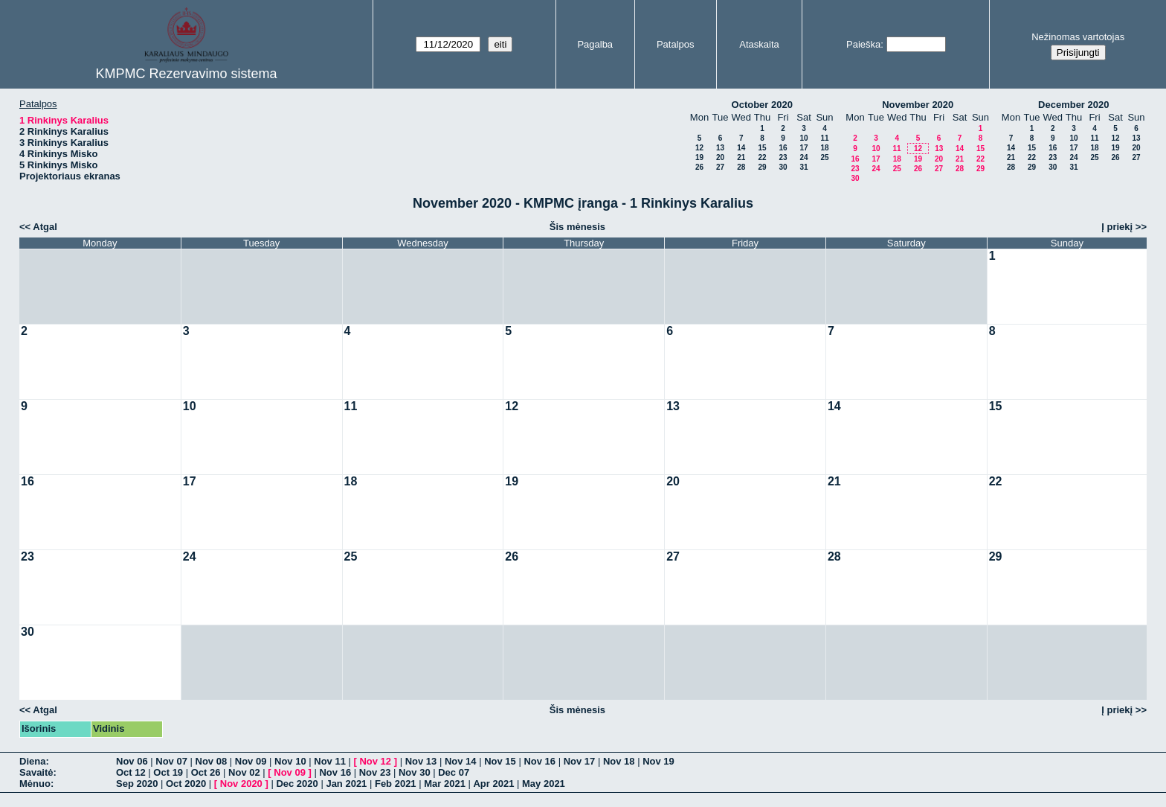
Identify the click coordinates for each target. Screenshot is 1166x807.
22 (762, 157)
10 (803, 138)
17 (803, 148)
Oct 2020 (186, 783)
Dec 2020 (297, 783)
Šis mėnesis (577, 226)
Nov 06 (132, 761)
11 (824, 138)
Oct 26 (206, 772)
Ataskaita (759, 44)
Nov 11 (330, 761)
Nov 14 (461, 761)
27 (720, 167)
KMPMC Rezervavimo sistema (186, 73)
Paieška (863, 44)
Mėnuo (35, 783)
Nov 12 (375, 761)
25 (824, 157)
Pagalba (595, 44)
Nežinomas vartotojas (1077, 36)
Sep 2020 (137, 783)
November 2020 (917, 104)
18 (824, 148)
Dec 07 (453, 772)
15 (762, 148)
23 (783, 157)
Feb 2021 (395, 783)
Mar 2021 (445, 783)
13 (720, 148)
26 (699, 167)
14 (741, 148)
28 (741, 167)
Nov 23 (375, 772)
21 (741, 157)
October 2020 (762, 104)
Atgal (45, 226)
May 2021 (543, 783)
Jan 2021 (346, 783)
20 (720, 157)
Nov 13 (421, 761)
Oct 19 (168, 772)
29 (762, 167)
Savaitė (36, 772)
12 (699, 148)
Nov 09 (251, 761)
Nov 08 (212, 761)
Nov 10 (290, 761)
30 (783, 167)
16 (783, 148)
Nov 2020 (241, 783)
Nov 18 (619, 761)
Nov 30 (415, 772)
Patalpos (676, 44)
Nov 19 (658, 761)
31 (803, 167)
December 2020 (1073, 104)
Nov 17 (580, 761)
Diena (32, 761)
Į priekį (1117, 226)
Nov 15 (500, 761)
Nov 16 (539, 761)
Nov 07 (171, 761)
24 (803, 157)
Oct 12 (131, 772)
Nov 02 (244, 772)
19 (699, 157)
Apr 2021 (493, 783)
